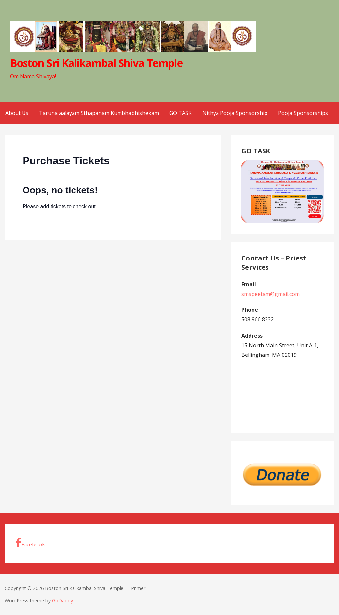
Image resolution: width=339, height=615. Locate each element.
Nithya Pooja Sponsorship (234, 113)
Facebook (30, 543)
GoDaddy (62, 600)
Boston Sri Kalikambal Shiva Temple (96, 63)
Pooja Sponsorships (303, 113)
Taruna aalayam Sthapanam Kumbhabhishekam (99, 113)
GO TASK (181, 113)
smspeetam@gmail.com (270, 294)
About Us (16, 113)
